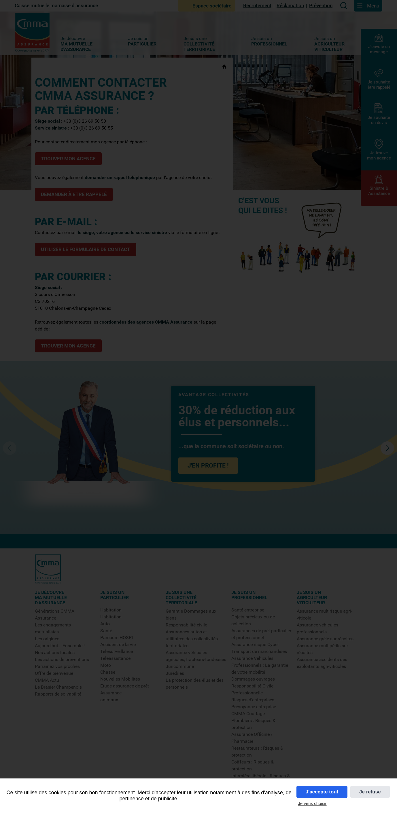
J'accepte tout (322, 792)
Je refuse (370, 792)
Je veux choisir (312, 803)
